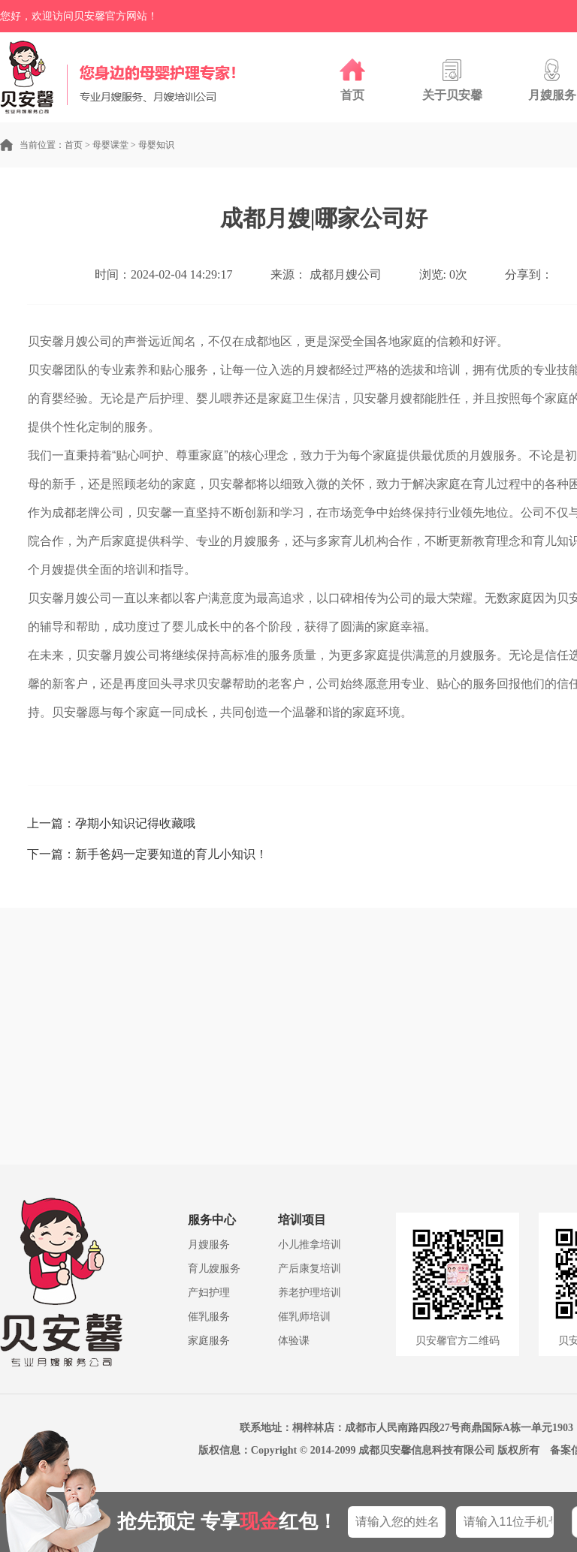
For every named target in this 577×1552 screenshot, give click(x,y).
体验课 (294, 1340)
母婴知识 (156, 145)
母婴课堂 (110, 145)
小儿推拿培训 (309, 1244)
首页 (74, 145)
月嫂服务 (209, 1244)
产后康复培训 (309, 1268)
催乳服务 (209, 1316)
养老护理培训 (309, 1292)
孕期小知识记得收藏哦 (135, 823)
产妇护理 (209, 1292)
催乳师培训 (304, 1316)
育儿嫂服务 (214, 1268)
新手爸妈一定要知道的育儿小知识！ (171, 854)
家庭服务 (209, 1340)
